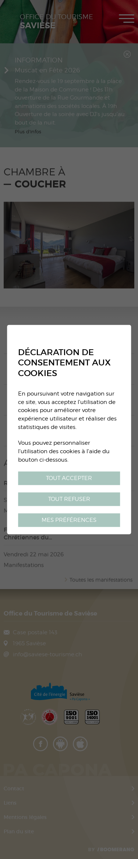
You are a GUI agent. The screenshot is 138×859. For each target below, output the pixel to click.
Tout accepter (69, 477)
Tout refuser (69, 498)
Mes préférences (69, 519)
